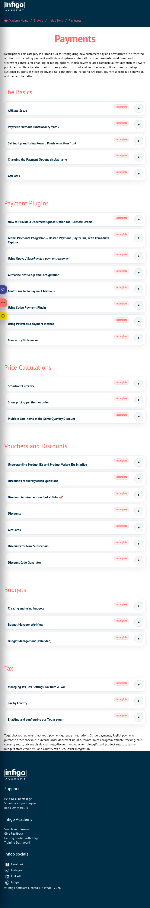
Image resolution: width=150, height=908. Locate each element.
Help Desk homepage (18, 799)
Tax (8, 668)
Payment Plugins (26, 203)
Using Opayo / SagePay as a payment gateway (38, 258)
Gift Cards (14, 530)
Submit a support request (21, 803)
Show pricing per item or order (28, 402)
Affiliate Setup (17, 111)
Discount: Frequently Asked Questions (33, 481)
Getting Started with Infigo (21, 838)
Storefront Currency (21, 386)
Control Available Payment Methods (31, 291)
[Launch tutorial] (138, 108)
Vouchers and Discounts (35, 446)
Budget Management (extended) (29, 641)
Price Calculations (27, 367)
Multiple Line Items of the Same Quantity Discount (41, 419)
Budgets (15, 590)
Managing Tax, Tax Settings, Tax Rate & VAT (37, 687)
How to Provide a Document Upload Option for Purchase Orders (50, 222)
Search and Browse (16, 829)
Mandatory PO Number (23, 340)
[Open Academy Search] (3, 289)
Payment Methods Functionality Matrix (33, 127)
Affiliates (14, 176)
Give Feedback (13, 833)
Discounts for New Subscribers (28, 546)
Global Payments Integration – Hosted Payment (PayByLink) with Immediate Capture (58, 240)
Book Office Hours (16, 808)
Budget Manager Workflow (25, 625)
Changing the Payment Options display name (37, 159)
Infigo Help (56, 20)
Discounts (14, 513)
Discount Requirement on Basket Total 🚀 (35, 497)
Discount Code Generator (24, 562)
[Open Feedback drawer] (3, 316)
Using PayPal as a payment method (31, 324)
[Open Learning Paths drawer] (3, 302)
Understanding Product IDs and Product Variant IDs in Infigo (47, 465)
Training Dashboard (17, 842)
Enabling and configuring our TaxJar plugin (36, 719)
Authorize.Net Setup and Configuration (33, 275)
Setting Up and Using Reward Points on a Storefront (42, 143)
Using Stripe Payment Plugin (27, 308)
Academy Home (16, 20)
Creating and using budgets (26, 608)
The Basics (18, 92)
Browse (38, 20)
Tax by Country (17, 703)
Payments (75, 20)
